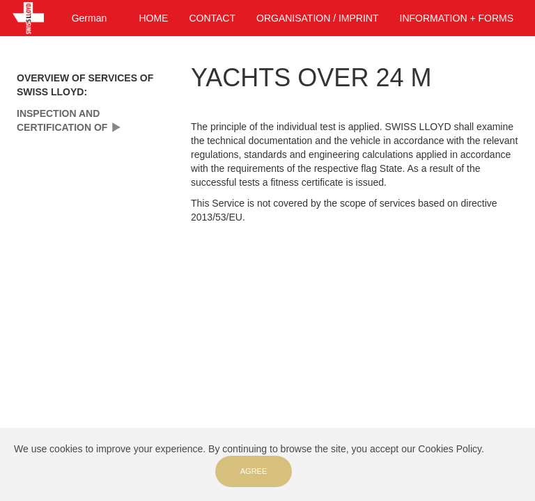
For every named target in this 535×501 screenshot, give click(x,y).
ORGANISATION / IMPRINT (317, 18)
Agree (254, 471)
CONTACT (212, 18)
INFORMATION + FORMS (456, 18)
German (89, 18)
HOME (153, 18)
